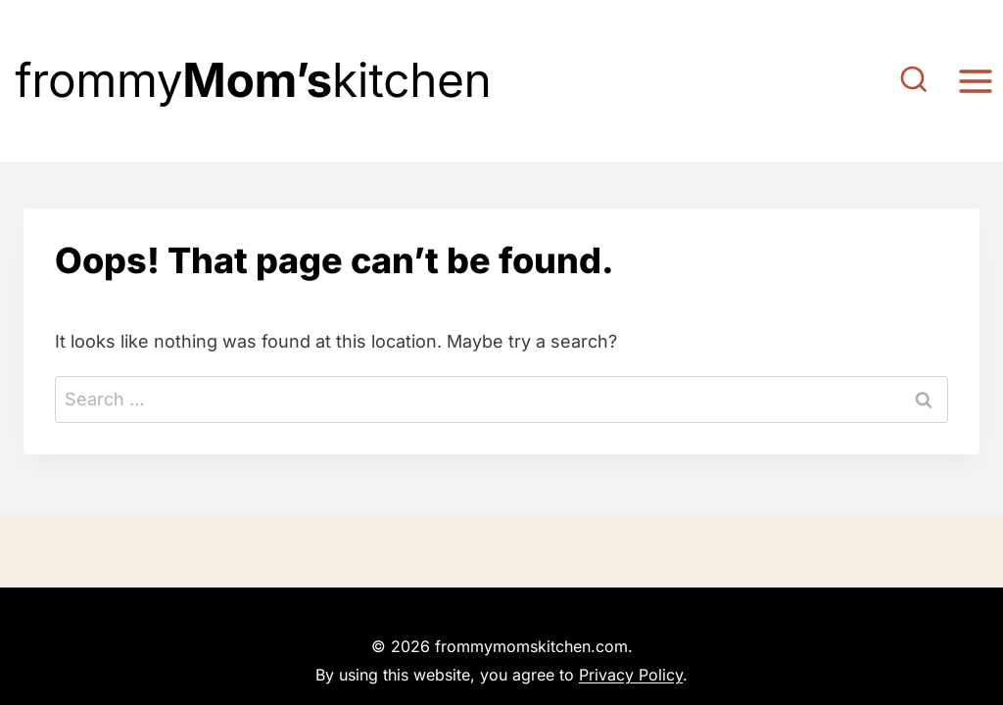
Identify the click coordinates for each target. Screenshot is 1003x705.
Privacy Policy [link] (631, 674)
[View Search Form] (913, 81)
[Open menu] (975, 81)
